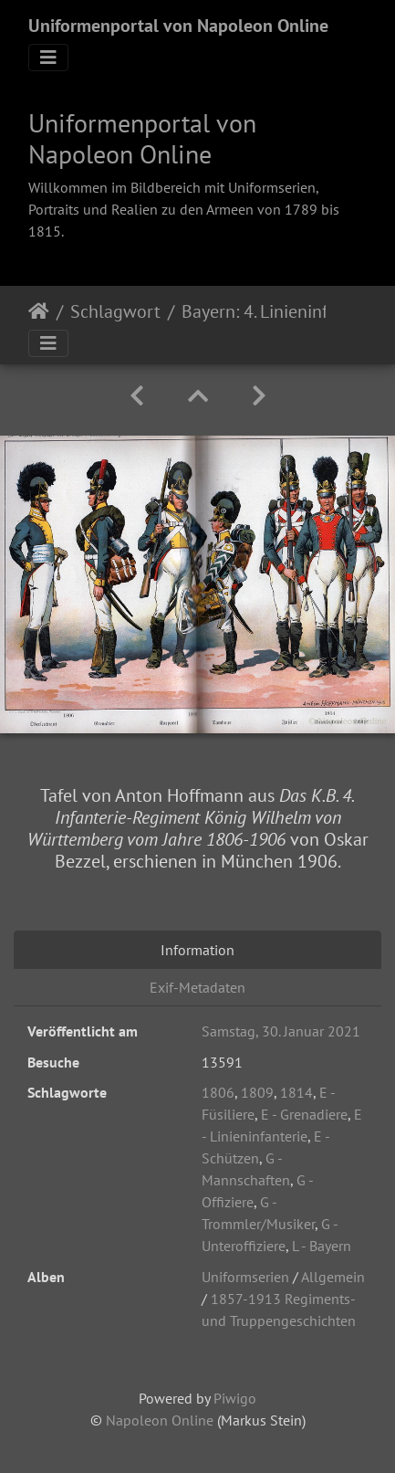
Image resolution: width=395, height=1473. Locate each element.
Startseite (38, 311)
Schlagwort (115, 311)
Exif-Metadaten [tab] (197, 987)
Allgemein (333, 1277)
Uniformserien (245, 1277)
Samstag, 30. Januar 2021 (281, 1031)
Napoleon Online (159, 1420)
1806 (218, 1092)
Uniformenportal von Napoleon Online (178, 25)
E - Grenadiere (304, 1114)
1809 (257, 1092)
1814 (296, 1092)
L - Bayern (321, 1245)
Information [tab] (197, 950)
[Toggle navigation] (48, 57)
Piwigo (234, 1398)
